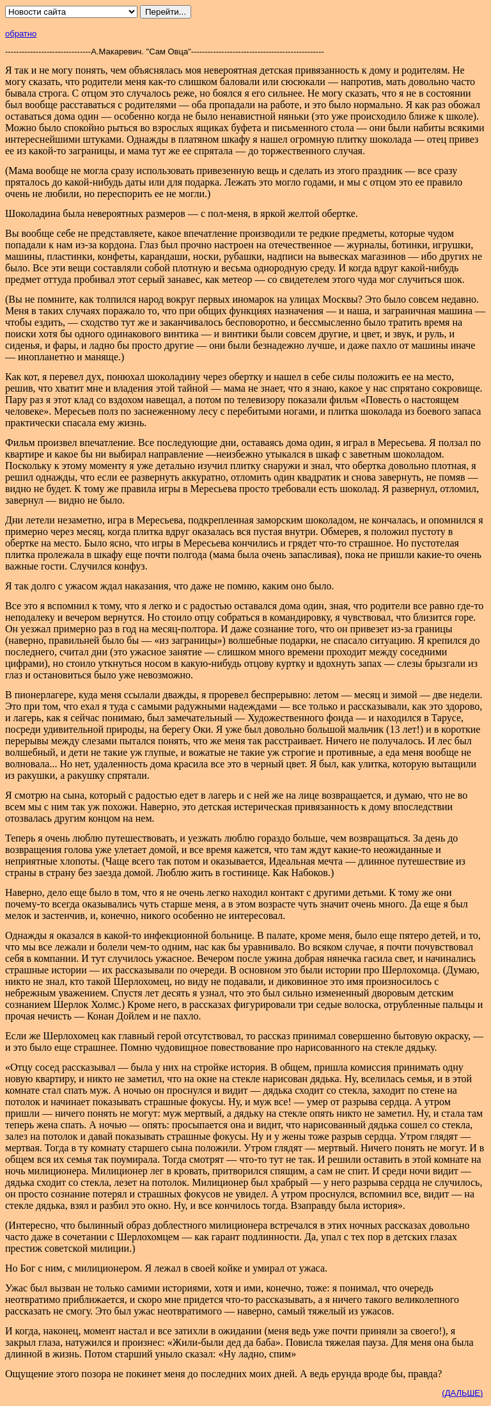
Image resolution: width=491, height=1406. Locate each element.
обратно (20, 33)
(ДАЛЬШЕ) (462, 1393)
